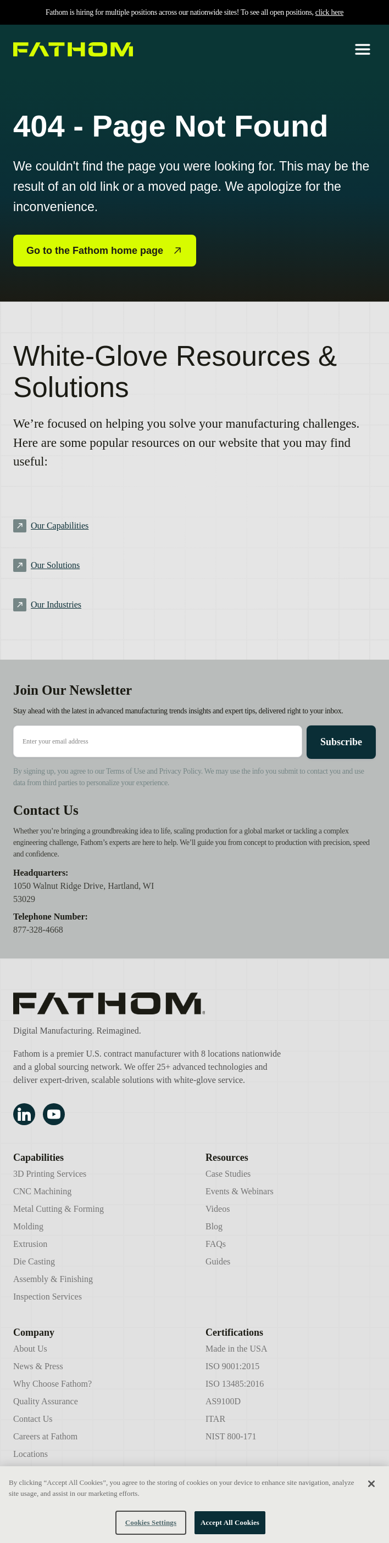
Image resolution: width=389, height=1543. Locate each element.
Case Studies (228, 1173)
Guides (217, 1261)
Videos (217, 1208)
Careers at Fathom (45, 1436)
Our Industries (56, 604)
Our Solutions (55, 565)
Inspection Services (47, 1296)
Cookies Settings (150, 1527)
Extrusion (30, 1244)
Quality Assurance (45, 1401)
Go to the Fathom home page (104, 250)
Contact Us (33, 1418)
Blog (214, 1226)
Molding (28, 1226)
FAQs (215, 1244)
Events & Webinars (239, 1191)
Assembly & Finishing (53, 1279)
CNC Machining (42, 1191)
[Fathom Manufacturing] (149, 1003)
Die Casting (34, 1261)
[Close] (371, 1488)
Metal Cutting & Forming (58, 1208)
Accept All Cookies (230, 1527)
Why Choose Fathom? (52, 1383)
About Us (30, 1348)
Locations (30, 1454)
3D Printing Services (49, 1173)
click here (329, 12)
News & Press (38, 1366)
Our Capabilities (59, 525)
